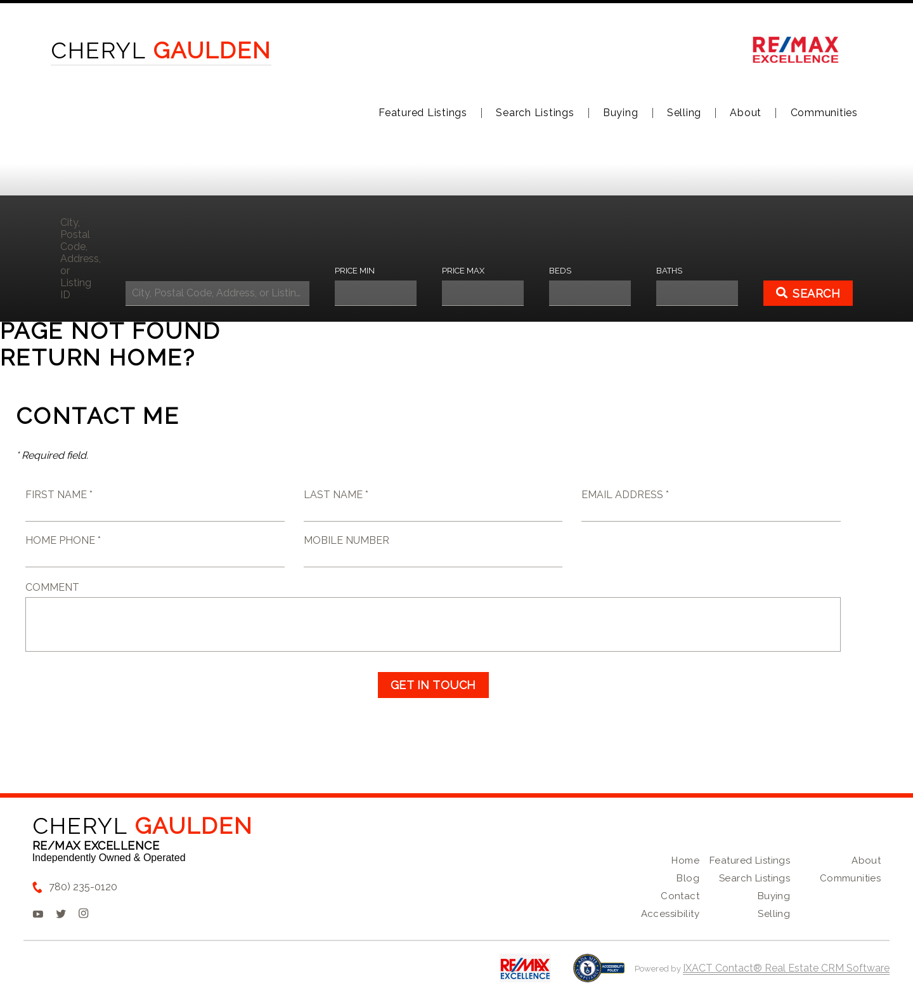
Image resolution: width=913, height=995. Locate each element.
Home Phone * (63, 540)
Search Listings (535, 113)
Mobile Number (346, 540)
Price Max (463, 270)
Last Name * (336, 495)
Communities (824, 113)
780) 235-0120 (83, 887)
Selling (684, 113)
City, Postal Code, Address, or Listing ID (80, 258)
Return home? (98, 357)
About (745, 113)
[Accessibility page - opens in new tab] (599, 974)
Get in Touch (433, 685)
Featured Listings (423, 113)
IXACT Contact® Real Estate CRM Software (786, 968)
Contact (680, 896)
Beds (560, 270)
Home (685, 860)
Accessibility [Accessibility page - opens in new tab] (670, 913)
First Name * (59, 495)
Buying (620, 113)
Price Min (355, 270)
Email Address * (625, 495)
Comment (52, 587)
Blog (688, 878)
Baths (669, 270)
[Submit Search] (808, 293)
